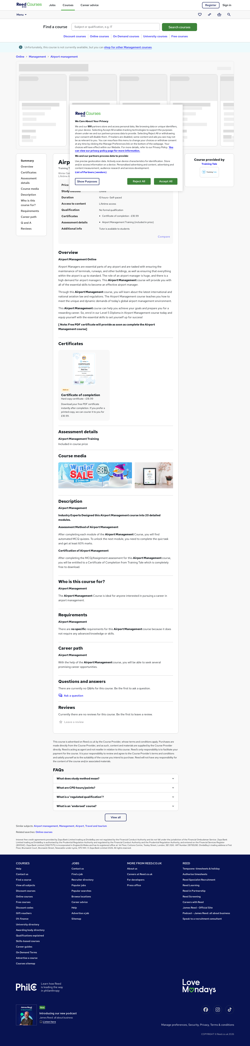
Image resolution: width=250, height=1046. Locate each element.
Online (20, 56)
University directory (27, 924)
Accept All (165, 181)
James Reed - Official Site (198, 907)
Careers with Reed (193, 902)
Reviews (26, 228)
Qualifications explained (30, 935)
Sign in (227, 5)
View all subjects (25, 885)
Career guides (24, 946)
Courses (68, 5)
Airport (80, 826)
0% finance (22, 918)
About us (132, 868)
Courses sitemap (25, 963)
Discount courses (75, 36)
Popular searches (81, 890)
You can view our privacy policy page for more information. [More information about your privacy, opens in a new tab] (124, 149)
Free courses (179, 36)
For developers (135, 879)
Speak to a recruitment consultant (202, 918)
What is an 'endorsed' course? (77, 806)
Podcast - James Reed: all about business (206, 913)
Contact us (22, 874)
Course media (30, 189)
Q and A (26, 223)
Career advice (90, 5)
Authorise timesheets (195, 874)
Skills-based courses (28, 941)
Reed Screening (192, 896)
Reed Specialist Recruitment (199, 879)
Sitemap (76, 918)
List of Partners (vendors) (91, 172)
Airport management (64, 56)
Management (37, 56)
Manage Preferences (174, 1025)
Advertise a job (80, 913)
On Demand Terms (26, 952)
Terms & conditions (222, 1025)
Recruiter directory (83, 879)
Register (210, 5)
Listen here (49, 1021)
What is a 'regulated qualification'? (80, 797)
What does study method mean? (78, 778)
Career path (28, 217)
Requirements (30, 211)
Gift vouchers (24, 913)
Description (28, 194)
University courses (155, 36)
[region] (126, 148)
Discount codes (24, 907)
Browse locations (81, 896)
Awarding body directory (30, 930)
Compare (164, 236)
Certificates (28, 172)
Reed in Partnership (194, 890)
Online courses (99, 36)
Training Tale (209, 163)
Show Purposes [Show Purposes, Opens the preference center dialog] (87, 181)
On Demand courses (126, 36)
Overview (27, 166)
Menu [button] (22, 14)
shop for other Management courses (128, 47)
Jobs (52, 5)
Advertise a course (27, 957)
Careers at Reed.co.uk (139, 874)
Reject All (139, 181)
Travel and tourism (96, 826)
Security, (194, 1025)
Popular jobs (79, 885)
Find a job (77, 874)
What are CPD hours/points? (76, 788)
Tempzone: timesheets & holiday (201, 868)
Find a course (55, 26)
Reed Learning (191, 885)
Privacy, (205, 1025)
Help (18, 868)
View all (116, 817)
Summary (27, 160)
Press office (134, 885)
